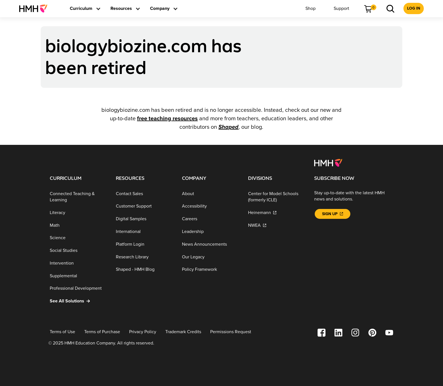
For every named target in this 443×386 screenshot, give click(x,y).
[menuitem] (35, 8)
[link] (35, 8)
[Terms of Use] (62, 332)
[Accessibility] (210, 206)
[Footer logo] (328, 162)
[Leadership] (210, 231)
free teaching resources (167, 118)
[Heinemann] (277, 212)
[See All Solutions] (78, 301)
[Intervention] (78, 263)
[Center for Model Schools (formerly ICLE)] (277, 196)
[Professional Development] (78, 288)
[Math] (78, 225)
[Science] (78, 238)
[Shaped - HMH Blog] (144, 269)
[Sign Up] (332, 214)
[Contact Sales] (144, 193)
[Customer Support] (144, 206)
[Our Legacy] (210, 256)
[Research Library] (144, 256)
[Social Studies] (78, 250)
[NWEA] (277, 225)
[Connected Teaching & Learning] (78, 196)
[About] (210, 193)
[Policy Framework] (210, 269)
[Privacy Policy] (143, 332)
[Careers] (210, 219)
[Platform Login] (144, 244)
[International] (144, 231)
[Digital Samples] (144, 219)
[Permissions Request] (231, 332)
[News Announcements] (210, 244)
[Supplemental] (78, 276)
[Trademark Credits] (183, 332)
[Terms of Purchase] (102, 332)
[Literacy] (78, 212)
